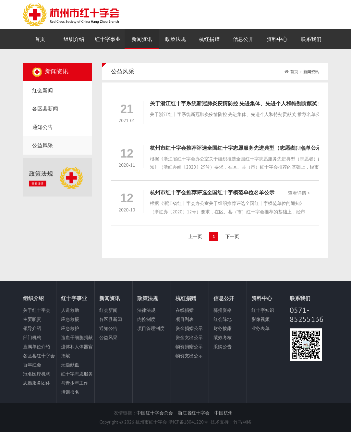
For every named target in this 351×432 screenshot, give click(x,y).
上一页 (195, 236)
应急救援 (70, 319)
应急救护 (70, 328)
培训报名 (70, 392)
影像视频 (260, 319)
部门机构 (32, 337)
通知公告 (108, 328)
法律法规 (146, 310)
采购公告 (222, 346)
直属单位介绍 (36, 346)
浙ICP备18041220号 (188, 422)
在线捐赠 (185, 310)
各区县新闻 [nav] (45, 108)
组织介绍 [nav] (74, 39)
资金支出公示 (189, 337)
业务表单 (260, 328)
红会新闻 (108, 310)
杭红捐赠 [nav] (209, 39)
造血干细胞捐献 (77, 337)
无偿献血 (70, 365)
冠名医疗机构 (36, 374)
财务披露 (222, 328)
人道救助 (70, 310)
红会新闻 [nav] (42, 90)
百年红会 (32, 365)
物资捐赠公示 (189, 346)
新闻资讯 (311, 71)
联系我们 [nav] (311, 39)
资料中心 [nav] (277, 39)
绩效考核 (222, 337)
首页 (294, 71)
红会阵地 (222, 319)
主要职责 (32, 319)
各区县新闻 (110, 319)
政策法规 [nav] (175, 39)
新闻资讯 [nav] (141, 39)
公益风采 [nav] (42, 145)
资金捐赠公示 (189, 328)
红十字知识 (262, 310)
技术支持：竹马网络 (231, 422)
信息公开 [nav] (243, 39)
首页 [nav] (40, 39)
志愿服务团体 (36, 383)
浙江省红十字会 (194, 413)
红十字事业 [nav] (108, 39)
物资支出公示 (189, 356)
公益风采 (108, 337)
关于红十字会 (36, 310)
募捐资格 (222, 310)
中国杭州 (223, 413)
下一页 (232, 236)
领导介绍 (32, 328)
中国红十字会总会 (155, 413)
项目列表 (185, 319)
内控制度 (146, 319)
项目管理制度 (150, 328)
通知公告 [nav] (42, 127)
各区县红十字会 (39, 356)
